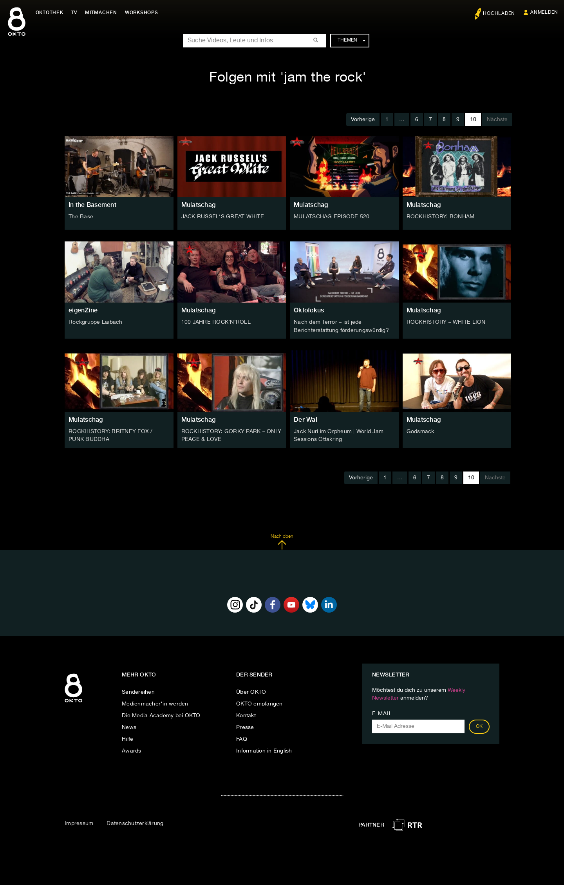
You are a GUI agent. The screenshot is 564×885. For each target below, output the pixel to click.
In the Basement (92, 205)
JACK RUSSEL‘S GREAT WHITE (222, 216)
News (129, 726)
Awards (131, 750)
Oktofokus (309, 310)
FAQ (241, 738)
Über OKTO (251, 691)
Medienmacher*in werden (155, 702)
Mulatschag (198, 205)
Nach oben (282, 541)
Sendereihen (138, 691)
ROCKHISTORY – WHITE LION (446, 322)
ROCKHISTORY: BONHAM (441, 216)
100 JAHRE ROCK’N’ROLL (216, 322)
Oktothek (51, 12)
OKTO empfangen (259, 702)
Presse (245, 726)
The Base (81, 216)
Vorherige (363, 119)
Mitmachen (103, 12)
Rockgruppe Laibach (96, 322)
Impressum (79, 822)
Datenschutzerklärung (135, 822)
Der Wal (305, 419)
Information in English (264, 750)
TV (76, 12)
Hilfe (127, 738)
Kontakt (246, 714)
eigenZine (83, 310)
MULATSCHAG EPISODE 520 (332, 216)
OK (479, 725)
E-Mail (382, 712)
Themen (351, 40)
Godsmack (420, 430)
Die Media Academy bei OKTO (161, 714)
